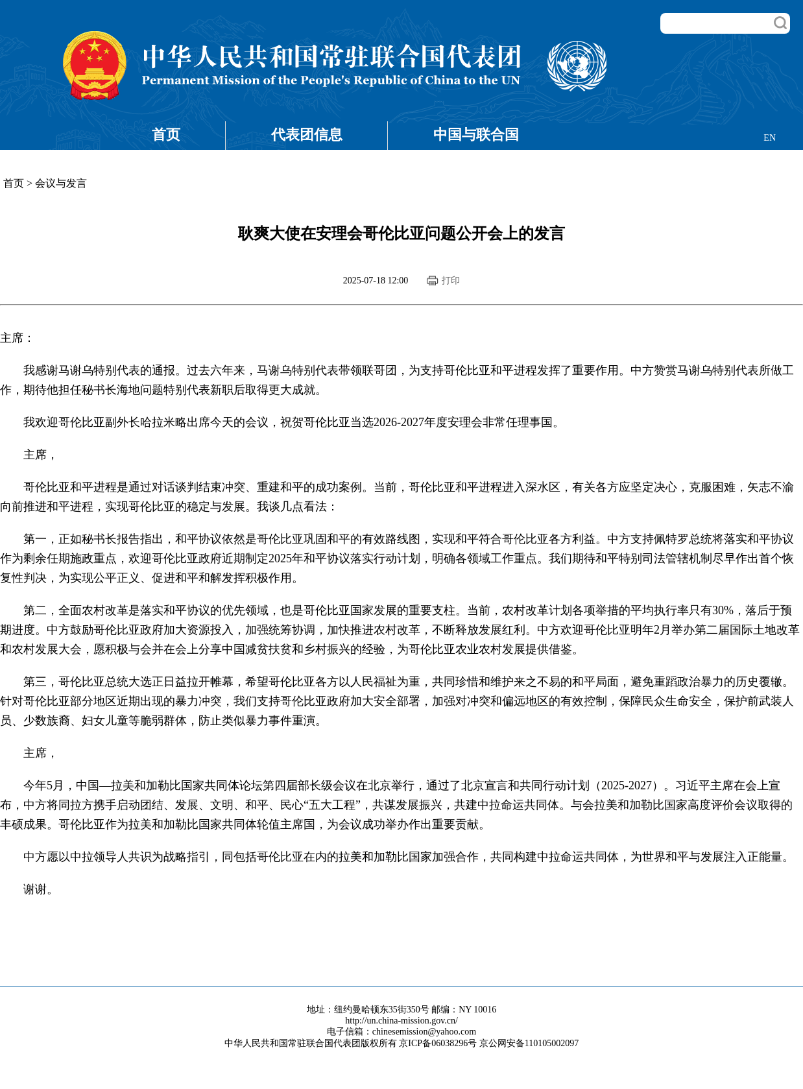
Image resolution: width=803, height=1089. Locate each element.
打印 (451, 280)
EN (769, 138)
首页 (166, 134)
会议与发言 (61, 183)
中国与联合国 (476, 134)
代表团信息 (306, 134)
